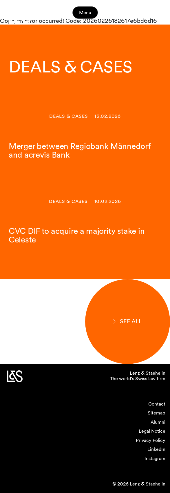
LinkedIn (156, 449)
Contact (156, 404)
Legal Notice (152, 431)
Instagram (155, 458)
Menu (85, 12)
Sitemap (156, 413)
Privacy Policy (150, 440)
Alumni (158, 422)
